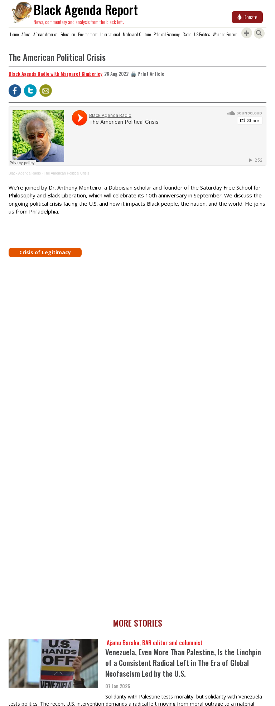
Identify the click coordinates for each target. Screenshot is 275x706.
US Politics (202, 34)
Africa (25, 34)
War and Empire (225, 34)
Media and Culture (137, 34)
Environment (87, 34)
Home (14, 34)
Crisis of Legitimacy (45, 252)
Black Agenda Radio (25, 173)
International (110, 34)
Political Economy (167, 34)
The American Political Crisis (66, 173)
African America (45, 34)
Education (68, 34)
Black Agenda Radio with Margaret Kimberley (55, 73)
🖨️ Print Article (147, 73)
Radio (187, 34)
